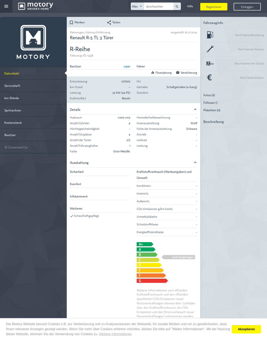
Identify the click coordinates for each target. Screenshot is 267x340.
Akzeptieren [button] (246, 329)
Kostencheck (13, 122)
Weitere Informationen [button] (115, 334)
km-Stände (11, 98)
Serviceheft (12, 85)
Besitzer (10, 135)
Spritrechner (12, 110)
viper (126, 66)
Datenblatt (11, 73)
